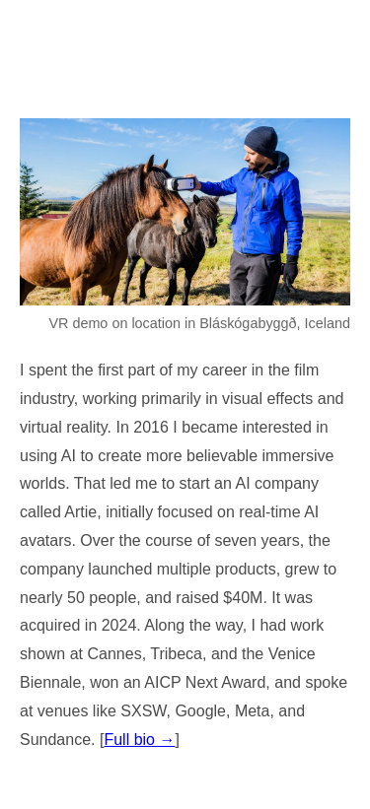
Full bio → (139, 739)
